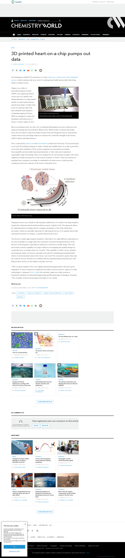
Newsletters (21, 39)
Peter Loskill (34, 272)
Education (102, 2)
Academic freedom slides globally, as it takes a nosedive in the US (20, 460)
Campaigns (53, 546)
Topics (29, 525)
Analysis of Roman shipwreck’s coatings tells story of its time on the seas (21, 383)
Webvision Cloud (110, 556)
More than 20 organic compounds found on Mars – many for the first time (67, 493)
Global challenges (80, 546)
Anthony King (20, 467)
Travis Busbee (42, 143)
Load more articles (45, 402)
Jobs (28, 39)
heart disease (68, 293)
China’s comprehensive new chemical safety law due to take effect (21, 493)
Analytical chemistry (34, 293)
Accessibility (51, 537)
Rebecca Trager (21, 500)
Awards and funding (66, 546)
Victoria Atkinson (39, 391)
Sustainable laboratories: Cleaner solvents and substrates (43, 383)
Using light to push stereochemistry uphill (65, 459)
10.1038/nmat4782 (41, 288)
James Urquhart (19, 64)
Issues (35, 525)
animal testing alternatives (52, 293)
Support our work (93, 546)
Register (23, 20)
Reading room (35, 39)
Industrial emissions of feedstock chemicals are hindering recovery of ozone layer (44, 494)
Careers (37, 379)
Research (38, 348)
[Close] (25, 524)
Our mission (30, 546)
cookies (87, 553)
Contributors (43, 525)
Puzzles (43, 39)
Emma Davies (19, 357)
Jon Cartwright (44, 357)
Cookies (32, 537)
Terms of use (41, 537)
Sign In (16, 20)
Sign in (36, 425)
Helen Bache (65, 341)
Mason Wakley (20, 390)
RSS (51, 525)
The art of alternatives (19, 352)
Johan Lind (30, 143)
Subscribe (32, 20)
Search (60, 20)
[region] (14, 539)
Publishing (95, 2)
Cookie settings (14, 551)
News (13, 48)
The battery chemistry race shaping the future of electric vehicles (68, 383)
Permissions (60, 537)
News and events (42, 546)
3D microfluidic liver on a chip (67, 336)
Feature (14, 350)
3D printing (21, 293)
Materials (21, 297)
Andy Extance (66, 390)
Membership (110, 2)
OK (14, 546)
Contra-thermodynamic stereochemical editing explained (43, 460)
